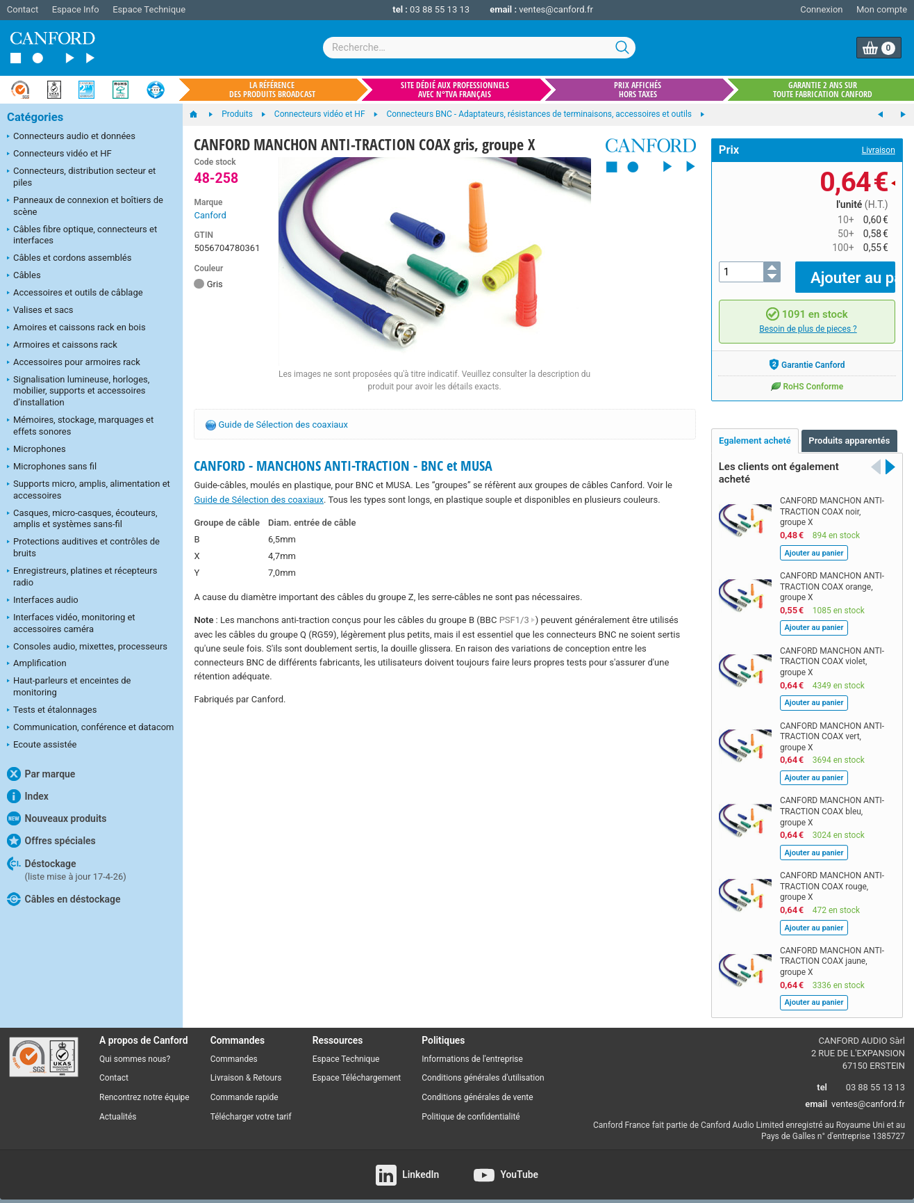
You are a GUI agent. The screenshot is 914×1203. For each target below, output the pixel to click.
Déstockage (66, 869)
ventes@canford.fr (556, 9)
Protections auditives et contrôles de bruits (83, 547)
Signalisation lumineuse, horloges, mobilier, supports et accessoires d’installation (78, 391)
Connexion (821, 9)
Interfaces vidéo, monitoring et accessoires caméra (71, 623)
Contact (22, 9)
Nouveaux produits (56, 818)
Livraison (878, 150)
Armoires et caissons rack (62, 345)
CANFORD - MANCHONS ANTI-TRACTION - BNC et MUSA (343, 465)
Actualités (117, 1107)
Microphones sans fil (52, 467)
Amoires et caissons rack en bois (76, 328)
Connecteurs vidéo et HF (59, 154)
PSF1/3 (517, 620)
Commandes (234, 1048)
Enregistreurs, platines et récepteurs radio (82, 576)
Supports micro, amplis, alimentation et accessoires (88, 489)
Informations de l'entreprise (472, 1048)
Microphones (36, 450)
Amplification (37, 664)
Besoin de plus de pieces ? (807, 319)
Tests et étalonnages (52, 710)
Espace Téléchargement (357, 1068)
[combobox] (479, 47)
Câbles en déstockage (64, 899)
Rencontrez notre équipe (144, 1087)
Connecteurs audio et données (71, 137)
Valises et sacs (40, 311)
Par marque (41, 774)
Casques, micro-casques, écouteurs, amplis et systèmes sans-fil (82, 519)
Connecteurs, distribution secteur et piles (81, 176)
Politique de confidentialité (471, 1107)
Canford (210, 215)
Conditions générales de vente (477, 1087)
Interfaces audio (42, 601)
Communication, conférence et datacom (90, 728)
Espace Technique (149, 9)
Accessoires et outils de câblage (75, 293)
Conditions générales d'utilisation (483, 1068)
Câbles (24, 276)
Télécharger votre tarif (251, 1107)
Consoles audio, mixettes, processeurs (87, 647)
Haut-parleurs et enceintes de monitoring (69, 686)
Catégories (35, 117)
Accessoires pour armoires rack (73, 363)
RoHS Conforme (806, 375)
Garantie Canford (807, 354)
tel (822, 1077)
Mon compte (881, 9)
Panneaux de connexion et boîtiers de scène (85, 206)
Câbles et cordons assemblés (69, 258)
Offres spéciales (51, 841)
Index (28, 796)
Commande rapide (244, 1087)
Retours (267, 1068)
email (816, 1094)
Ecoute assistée (41, 745)
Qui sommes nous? (134, 1048)
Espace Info (75, 9)
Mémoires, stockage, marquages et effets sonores (80, 425)
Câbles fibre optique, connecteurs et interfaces (82, 235)
